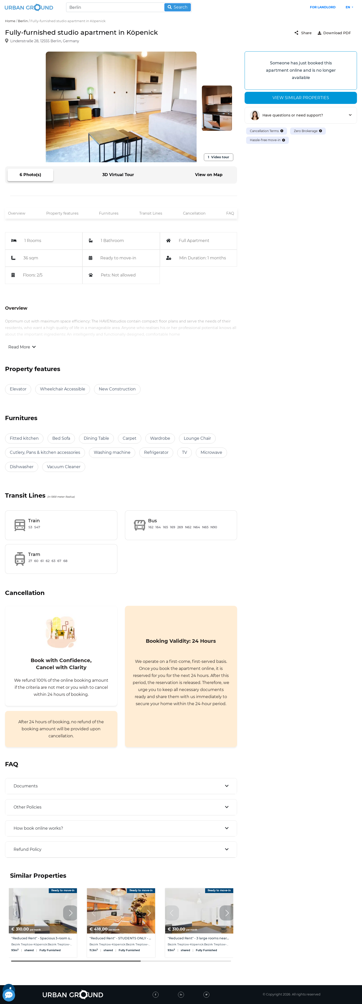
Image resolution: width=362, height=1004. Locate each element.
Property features (62, 213)
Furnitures (108, 213)
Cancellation (194, 213)
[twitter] (206, 995)
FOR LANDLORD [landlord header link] (323, 7)
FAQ (230, 213)
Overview (16, 213)
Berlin (23, 21)
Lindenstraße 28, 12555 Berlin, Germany (44, 41)
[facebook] (156, 995)
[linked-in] (181, 995)
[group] (43, 922)
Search (178, 7)
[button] (70, 912)
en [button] (348, 7)
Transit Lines (150, 213)
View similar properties (301, 97)
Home (10, 21)
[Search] (129, 7)
